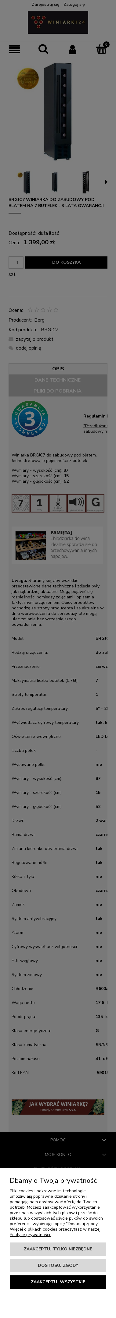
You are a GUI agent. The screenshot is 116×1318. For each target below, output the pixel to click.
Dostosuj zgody (58, 1265)
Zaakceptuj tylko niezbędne (58, 1249)
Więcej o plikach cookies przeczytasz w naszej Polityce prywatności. (55, 1232)
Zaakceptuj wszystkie (58, 1282)
